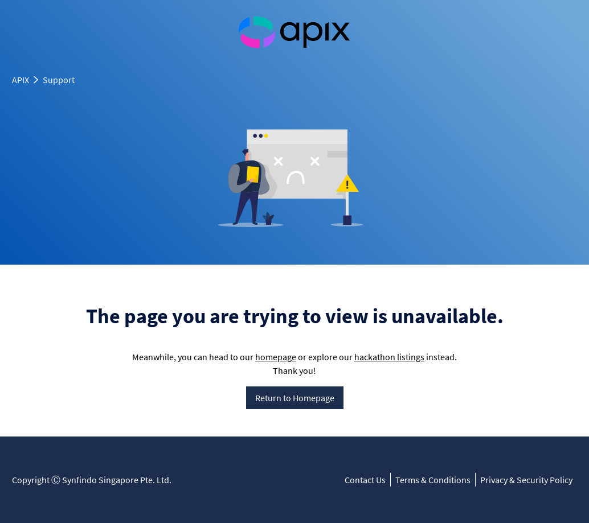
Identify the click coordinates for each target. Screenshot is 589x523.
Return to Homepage (294, 397)
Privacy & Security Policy (526, 479)
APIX (20, 79)
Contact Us (365, 479)
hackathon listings (389, 357)
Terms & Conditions (433, 479)
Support (59, 79)
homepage (275, 357)
